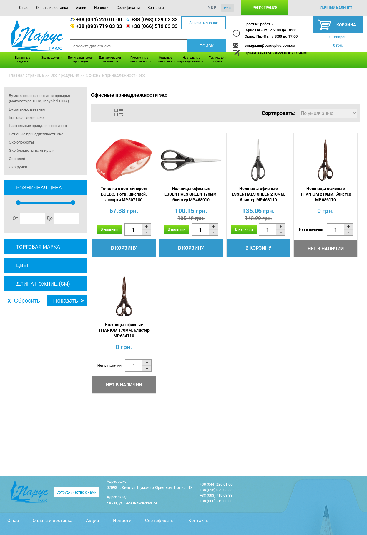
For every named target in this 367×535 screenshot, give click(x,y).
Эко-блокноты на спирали (31, 150)
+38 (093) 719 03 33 (99, 26)
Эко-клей (17, 158)
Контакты (155, 7)
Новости (101, 7)
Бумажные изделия (22, 59)
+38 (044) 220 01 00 (99, 19)
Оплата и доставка (52, 7)
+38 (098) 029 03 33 (155, 19)
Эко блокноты (21, 142)
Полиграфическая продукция (81, 59)
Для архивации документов (110, 59)
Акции (81, 7)
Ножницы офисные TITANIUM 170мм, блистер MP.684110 (124, 330)
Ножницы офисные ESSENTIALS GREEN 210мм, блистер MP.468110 (258, 194)
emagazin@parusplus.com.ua (270, 45)
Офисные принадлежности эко (36, 133)
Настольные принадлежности (191, 59)
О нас (23, 7)
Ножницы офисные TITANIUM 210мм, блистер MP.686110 (325, 194)
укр (212, 8)
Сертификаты (128, 7)
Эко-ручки (18, 166)
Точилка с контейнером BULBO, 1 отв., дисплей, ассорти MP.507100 (124, 194)
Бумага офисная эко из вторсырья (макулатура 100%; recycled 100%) (39, 98)
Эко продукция (51, 57)
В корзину (124, 248)
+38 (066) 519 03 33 (155, 26)
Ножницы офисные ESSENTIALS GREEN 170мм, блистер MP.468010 (191, 194)
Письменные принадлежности (139, 59)
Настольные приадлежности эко (38, 125)
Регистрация (265, 7)
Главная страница (26, 75)
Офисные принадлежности (165, 59)
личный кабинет (336, 7)
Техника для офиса (217, 59)
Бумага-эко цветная (27, 109)
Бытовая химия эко (26, 117)
